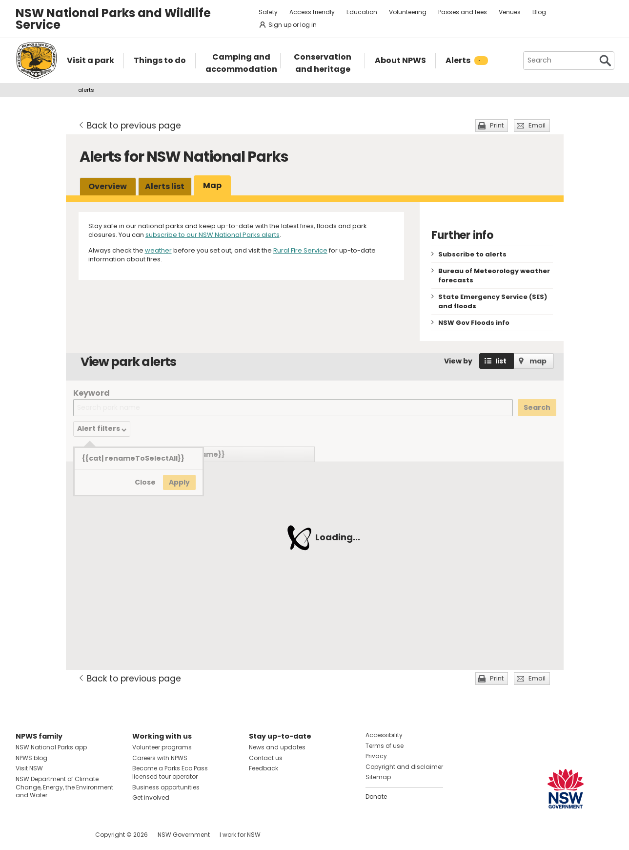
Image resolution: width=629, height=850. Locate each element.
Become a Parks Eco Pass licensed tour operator (170, 772)
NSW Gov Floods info (473, 322)
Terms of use (384, 746)
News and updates (277, 747)
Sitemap (378, 777)
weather (158, 250)
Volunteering (407, 12)
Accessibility (384, 735)
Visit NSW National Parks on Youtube (67, 835)
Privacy (376, 756)
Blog (539, 12)
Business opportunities (166, 787)
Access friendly (312, 12)
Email (537, 125)
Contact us (266, 758)
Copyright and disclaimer (404, 767)
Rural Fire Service (300, 250)
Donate (376, 796)
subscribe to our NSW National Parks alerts (212, 234)
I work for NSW (240, 834)
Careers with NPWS (159, 758)
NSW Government (184, 834)
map (538, 361)
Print (497, 125)
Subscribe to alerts (472, 254)
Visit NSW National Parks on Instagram (46, 835)
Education (361, 12)
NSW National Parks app (51, 747)
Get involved (150, 797)
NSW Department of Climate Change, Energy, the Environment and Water (64, 787)
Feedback (263, 768)
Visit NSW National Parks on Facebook (25, 835)
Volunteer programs (162, 747)
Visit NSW (29, 768)
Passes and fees (462, 12)
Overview (107, 186)
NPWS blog (31, 758)
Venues (510, 12)
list (501, 361)
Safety (268, 12)
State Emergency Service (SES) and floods (492, 301)
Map (212, 185)
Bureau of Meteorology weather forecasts (494, 275)
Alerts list (164, 186)
